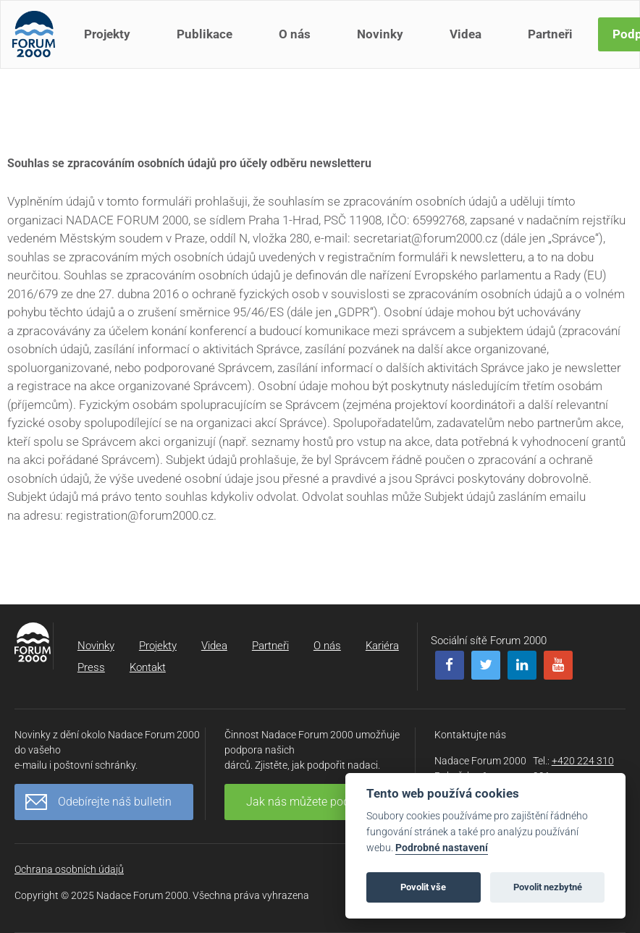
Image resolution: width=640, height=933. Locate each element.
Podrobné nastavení (441, 848)
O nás (297, 42)
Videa (468, 42)
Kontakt (148, 667)
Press (91, 667)
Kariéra (382, 645)
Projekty (110, 42)
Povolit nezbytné (547, 887)
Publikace (207, 42)
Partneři (553, 42)
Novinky (383, 42)
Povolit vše (423, 887)
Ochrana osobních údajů (69, 869)
